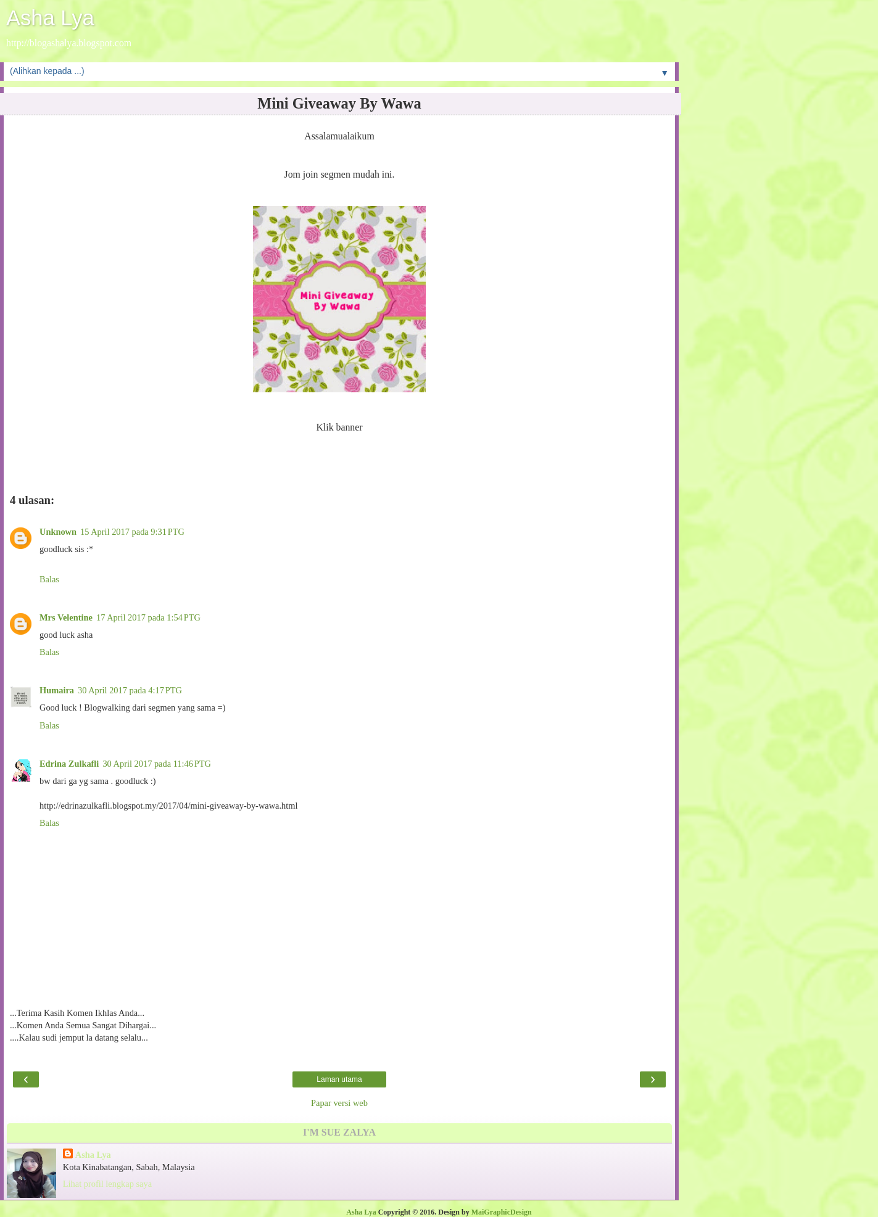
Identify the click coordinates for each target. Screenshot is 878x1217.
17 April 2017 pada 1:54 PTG (148, 617)
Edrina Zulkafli (69, 764)
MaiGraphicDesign (501, 1212)
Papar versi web (339, 1103)
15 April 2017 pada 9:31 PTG (132, 532)
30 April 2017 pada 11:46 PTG (156, 764)
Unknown (58, 532)
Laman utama (339, 1079)
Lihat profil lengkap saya (107, 1184)
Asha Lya (50, 18)
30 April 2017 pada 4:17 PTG (130, 690)
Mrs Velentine (66, 617)
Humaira (56, 690)
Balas (49, 579)
